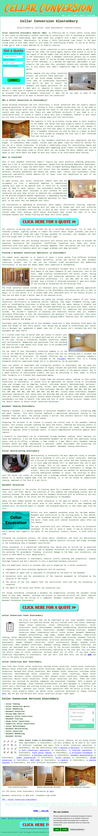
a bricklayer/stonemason (81, 753)
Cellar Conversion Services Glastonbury (30, 698)
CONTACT (82, 15)
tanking (92, 422)
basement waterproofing (30, 635)
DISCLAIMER (91, 15)
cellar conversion (58, 73)
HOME (63, 15)
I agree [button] (57, 829)
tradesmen (37, 745)
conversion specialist (81, 745)
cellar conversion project (50, 694)
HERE (90, 655)
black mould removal (42, 753)
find (9, 666)
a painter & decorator (69, 748)
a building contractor (42, 755)
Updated (30, 818)
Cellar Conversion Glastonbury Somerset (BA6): (25, 33)
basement (43, 131)
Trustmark (61, 359)
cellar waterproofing (21, 637)
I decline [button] (64, 829)
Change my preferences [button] (77, 829)
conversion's (90, 317)
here (4, 694)
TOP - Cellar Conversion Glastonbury (19, 800)
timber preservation (26, 758)
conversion (16, 40)
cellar (57, 105)
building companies (39, 681)
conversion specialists (13, 174)
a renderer (63, 760)
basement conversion (63, 57)
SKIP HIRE (35, 760)
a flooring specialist (80, 750)
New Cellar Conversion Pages (17, 818)
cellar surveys (62, 758)
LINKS (69, 15)
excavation (91, 527)
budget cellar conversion (32, 625)
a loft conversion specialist (34, 750)
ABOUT (75, 15)
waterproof (74, 413)
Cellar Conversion (39, 818)
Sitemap (3, 818)
